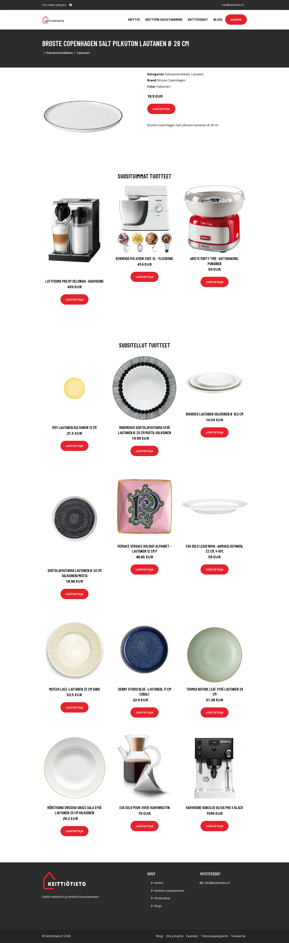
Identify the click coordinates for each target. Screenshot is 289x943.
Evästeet (192, 936)
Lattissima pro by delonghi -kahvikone (74, 281)
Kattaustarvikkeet (59, 53)
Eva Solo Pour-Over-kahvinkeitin (144, 807)
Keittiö (134, 20)
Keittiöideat (198, 20)
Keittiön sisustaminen (163, 20)
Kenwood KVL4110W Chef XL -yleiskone (144, 258)
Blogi (217, 20)
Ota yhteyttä (174, 936)
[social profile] (70, 4)
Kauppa (236, 19)
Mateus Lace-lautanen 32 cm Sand (74, 689)
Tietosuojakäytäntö (214, 936)
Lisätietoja (161, 109)
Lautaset (83, 53)
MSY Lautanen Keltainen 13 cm (74, 427)
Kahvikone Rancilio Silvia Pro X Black (214, 807)
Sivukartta (238, 936)
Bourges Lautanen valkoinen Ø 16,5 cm (214, 414)
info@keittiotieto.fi (233, 5)
